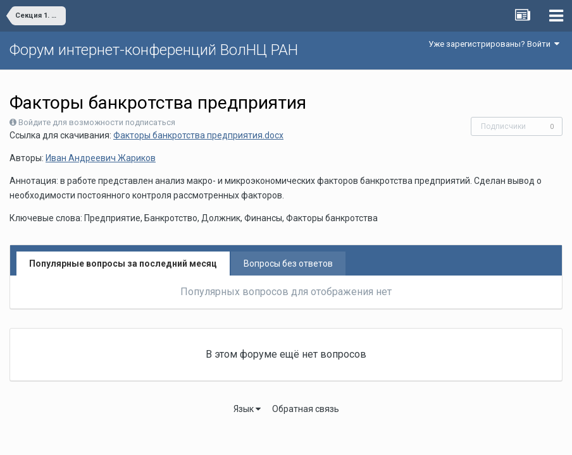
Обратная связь (305, 409)
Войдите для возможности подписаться (96, 122)
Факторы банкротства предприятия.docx (198, 135)
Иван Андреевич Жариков (101, 158)
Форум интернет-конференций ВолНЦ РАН (153, 50)
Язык (247, 409)
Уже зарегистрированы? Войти (493, 44)
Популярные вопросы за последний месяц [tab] (123, 263)
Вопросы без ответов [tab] (288, 263)
